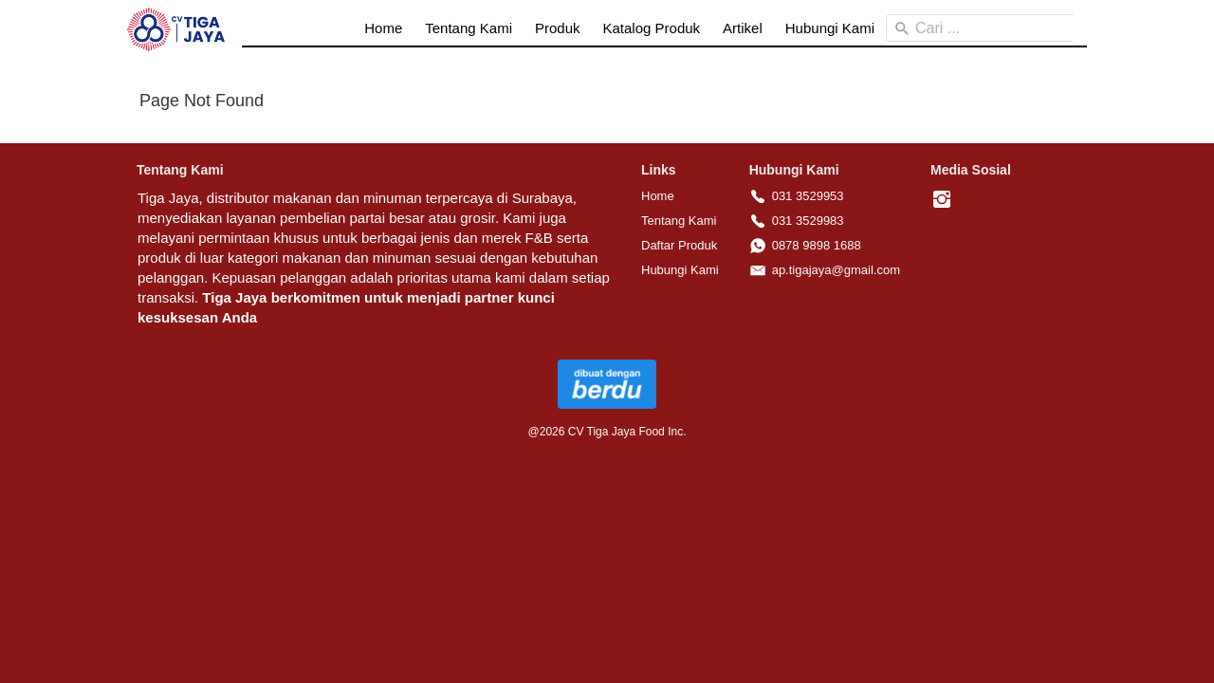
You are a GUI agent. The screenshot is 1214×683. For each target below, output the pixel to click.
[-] (941, 200)
